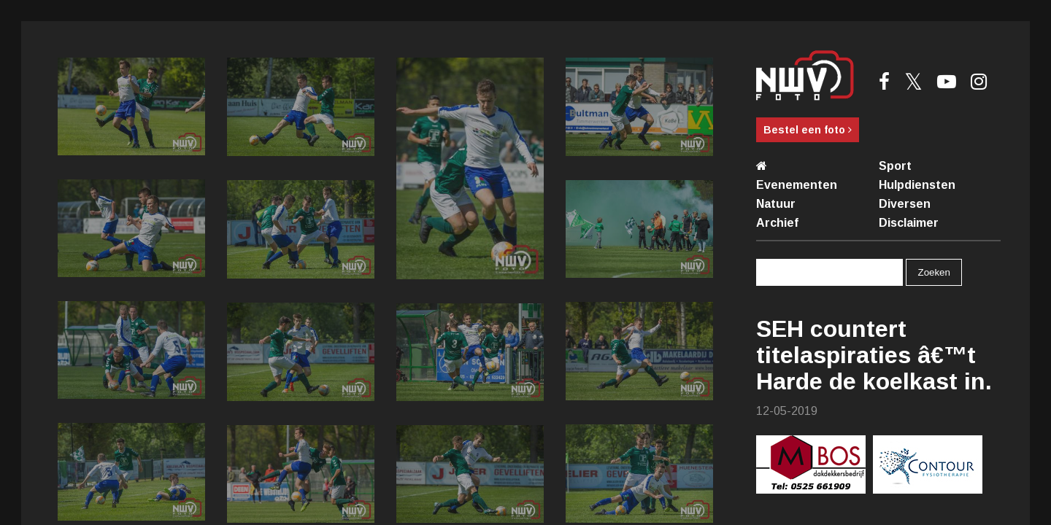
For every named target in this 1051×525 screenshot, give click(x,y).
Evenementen (796, 185)
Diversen (905, 204)
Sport (895, 166)
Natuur (776, 204)
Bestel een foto (807, 130)
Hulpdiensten (917, 185)
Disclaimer (909, 223)
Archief (777, 223)
